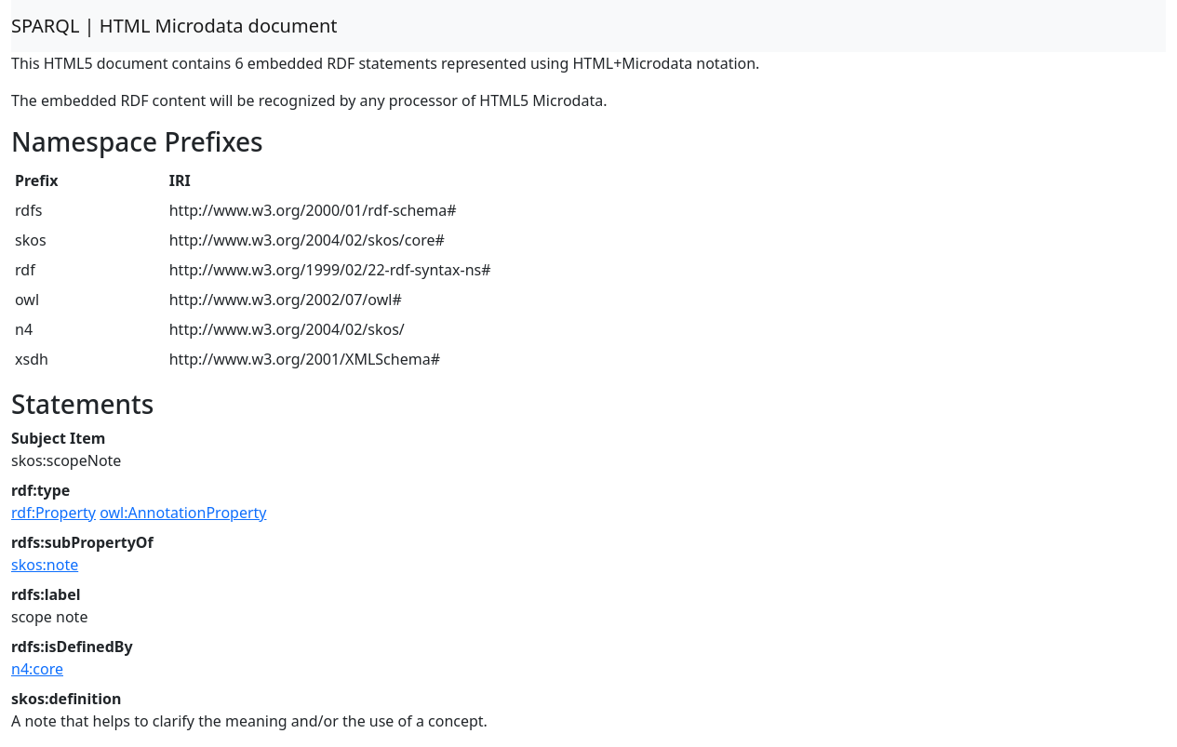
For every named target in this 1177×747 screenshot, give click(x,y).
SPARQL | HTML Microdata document (174, 25)
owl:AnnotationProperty (183, 512)
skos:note (44, 564)
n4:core (37, 669)
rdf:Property (53, 512)
